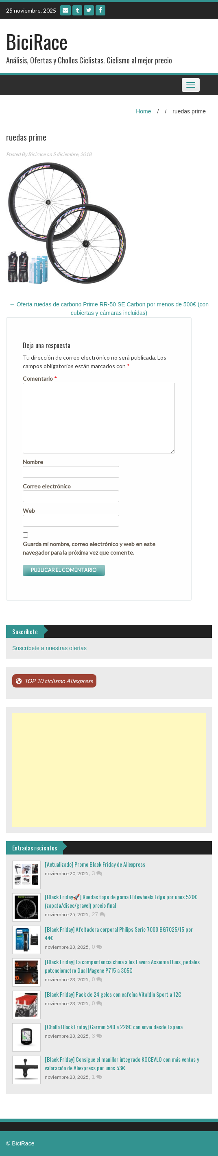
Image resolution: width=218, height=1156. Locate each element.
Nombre (33, 461)
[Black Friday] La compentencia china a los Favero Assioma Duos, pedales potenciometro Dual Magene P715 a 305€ (122, 965)
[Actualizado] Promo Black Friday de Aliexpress (95, 864)
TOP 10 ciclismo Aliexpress (58, 680)
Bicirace (37, 154)
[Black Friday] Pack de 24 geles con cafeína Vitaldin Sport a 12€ (113, 994)
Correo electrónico (47, 486)
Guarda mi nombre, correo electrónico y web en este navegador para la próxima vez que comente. (89, 548)
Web (29, 510)
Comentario (40, 378)
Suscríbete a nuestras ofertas (49, 648)
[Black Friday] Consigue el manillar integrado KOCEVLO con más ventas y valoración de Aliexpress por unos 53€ (122, 1063)
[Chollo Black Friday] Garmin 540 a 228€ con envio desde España (114, 1026)
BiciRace (37, 41)
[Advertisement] (109, 770)
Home (143, 111)
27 (98, 914)
